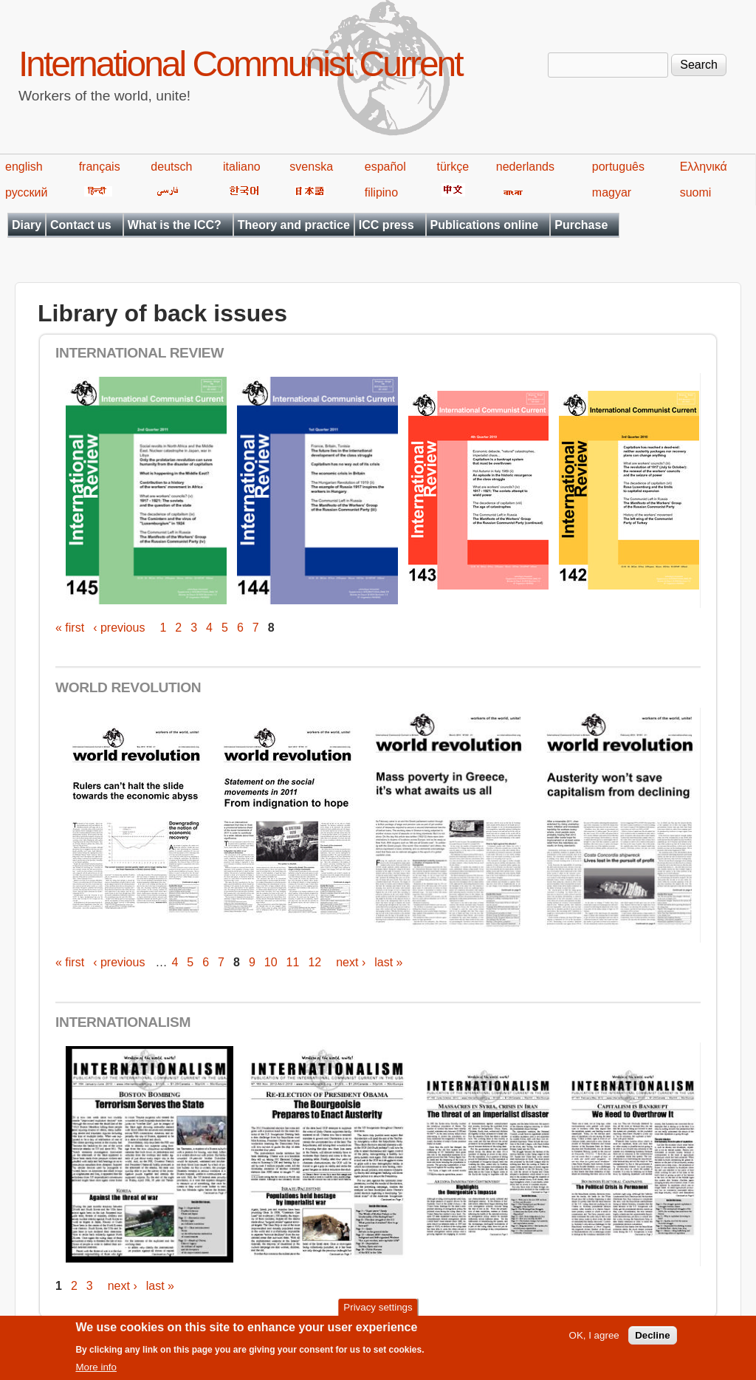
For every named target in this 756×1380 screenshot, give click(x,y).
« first (69, 627)
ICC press (386, 225)
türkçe (452, 166)
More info (96, 1371)
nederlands (525, 166)
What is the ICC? (174, 225)
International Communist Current (240, 63)
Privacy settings (377, 1312)
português (618, 166)
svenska (311, 166)
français (99, 166)
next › (350, 962)
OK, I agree (594, 1339)
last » (388, 962)
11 (293, 962)
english (24, 166)
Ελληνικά (703, 166)
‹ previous (119, 627)
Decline (652, 1339)
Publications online (484, 225)
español (385, 166)
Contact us (80, 225)
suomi (696, 192)
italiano (242, 166)
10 (271, 962)
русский (26, 192)
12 (314, 962)
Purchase (581, 225)
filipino (381, 192)
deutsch (171, 166)
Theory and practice (294, 225)
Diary (26, 225)
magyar (611, 192)
